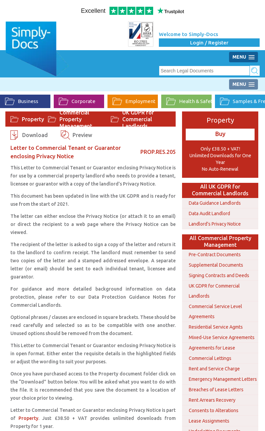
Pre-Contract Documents (215, 254)
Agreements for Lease (212, 348)
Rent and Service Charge (214, 368)
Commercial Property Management (75, 119)
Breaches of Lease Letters (216, 389)
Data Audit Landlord (209, 213)
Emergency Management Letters (223, 379)
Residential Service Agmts (216, 327)
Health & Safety (189, 101)
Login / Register (209, 42)
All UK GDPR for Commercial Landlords (220, 190)
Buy (220, 133)
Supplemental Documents (216, 265)
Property (33, 119)
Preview (82, 135)
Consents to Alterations (213, 410)
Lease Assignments (209, 421)
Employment (134, 101)
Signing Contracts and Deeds (219, 275)
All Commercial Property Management (220, 241)
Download (35, 135)
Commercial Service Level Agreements (215, 311)
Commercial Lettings (210, 358)
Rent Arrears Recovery (212, 400)
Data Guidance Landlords (215, 203)
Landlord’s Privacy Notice (215, 224)
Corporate (77, 101)
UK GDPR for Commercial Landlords (138, 119)
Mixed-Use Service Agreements (222, 337)
